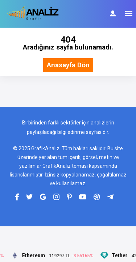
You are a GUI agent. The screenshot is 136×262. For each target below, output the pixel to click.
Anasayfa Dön (68, 65)
